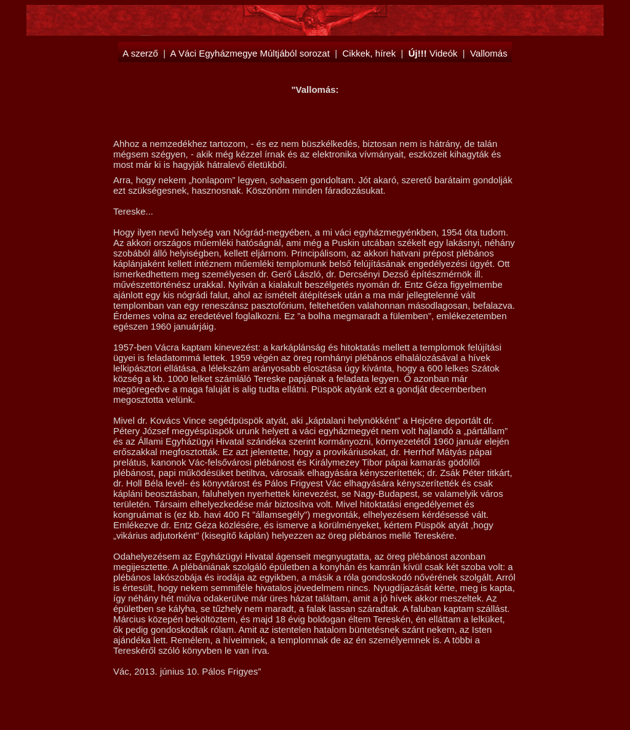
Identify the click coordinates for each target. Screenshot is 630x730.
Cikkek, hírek (369, 53)
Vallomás (489, 53)
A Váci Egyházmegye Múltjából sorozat (250, 53)
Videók (433, 53)
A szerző (140, 53)
